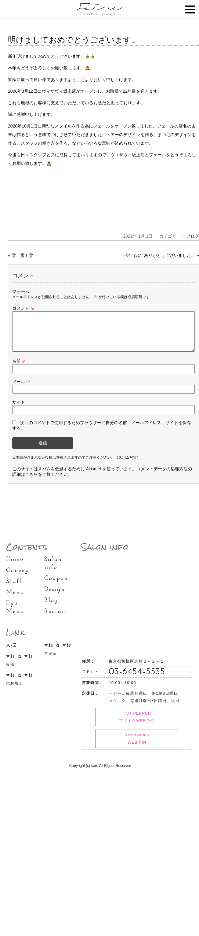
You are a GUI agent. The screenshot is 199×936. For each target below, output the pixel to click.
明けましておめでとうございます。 (73, 39)
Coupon (56, 586)
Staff (14, 589)
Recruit (55, 619)
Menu (15, 600)
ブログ (192, 236)
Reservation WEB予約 (137, 746)
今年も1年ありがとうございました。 (160, 255)
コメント (23, 308)
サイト (18, 409)
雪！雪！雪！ (24, 255)
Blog (51, 608)
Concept (19, 578)
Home (15, 567)
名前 (19, 368)
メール (21, 389)
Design (54, 597)
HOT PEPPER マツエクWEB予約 (137, 724)
